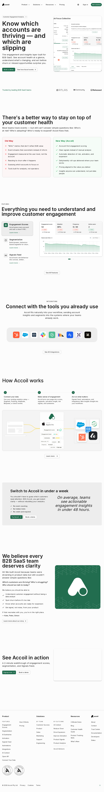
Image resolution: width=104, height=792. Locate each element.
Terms (38, 785)
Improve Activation (60, 736)
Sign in (85, 4)
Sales (38, 732)
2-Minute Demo (76, 722)
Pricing (62, 4)
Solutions (38, 5)
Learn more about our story (15, 621)
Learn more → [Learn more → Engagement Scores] (14, 232)
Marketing (40, 736)
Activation (5, 738)
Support (39, 739)
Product (26, 5)
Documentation (96, 733)
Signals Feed (6, 742)
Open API (5, 756)
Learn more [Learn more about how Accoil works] (52, 457)
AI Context (6, 753)
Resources (51, 5)
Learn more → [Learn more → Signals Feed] (14, 263)
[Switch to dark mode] (100, 785)
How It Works (24, 722)
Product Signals (59, 739)
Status (93, 740)
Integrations (6, 749)
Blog (72, 726)
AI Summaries (7, 734)
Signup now (9, 672)
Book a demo (9, 69)
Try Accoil (16, 517)
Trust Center (95, 729)
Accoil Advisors (59, 749)
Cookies (31, 785)
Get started (96, 4)
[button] (17, 228)
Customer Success (43, 725)
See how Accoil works (26, 69)
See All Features (52, 273)
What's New (75, 741)
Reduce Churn (59, 728)
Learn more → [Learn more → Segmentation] (14, 248)
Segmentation (7, 731)
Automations (6, 745)
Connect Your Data (9, 760)
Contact (94, 726)
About (93, 722)
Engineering (40, 743)
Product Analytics (60, 743)
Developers (95, 736)
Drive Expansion (59, 732)
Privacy (22, 785)
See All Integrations (52, 352)
